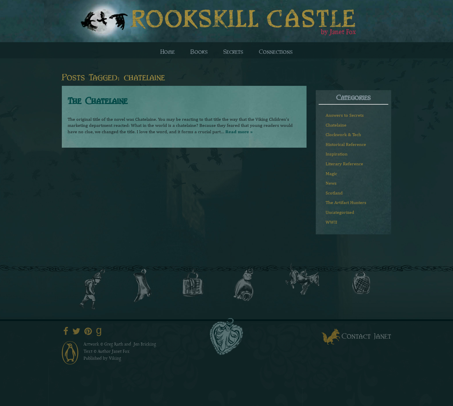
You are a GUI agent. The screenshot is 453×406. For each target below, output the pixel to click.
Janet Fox (121, 352)
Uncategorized (340, 212)
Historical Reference (346, 144)
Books (199, 51)
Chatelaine (336, 125)
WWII (331, 222)
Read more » (239, 131)
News (331, 183)
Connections (276, 51)
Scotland (334, 192)
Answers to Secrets (345, 115)
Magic (331, 173)
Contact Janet (366, 335)
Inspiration (337, 153)
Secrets (233, 51)
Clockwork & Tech (343, 134)
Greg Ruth (113, 344)
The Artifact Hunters (346, 202)
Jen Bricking (144, 344)
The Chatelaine (97, 100)
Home (167, 51)
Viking (115, 358)
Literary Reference (344, 163)
